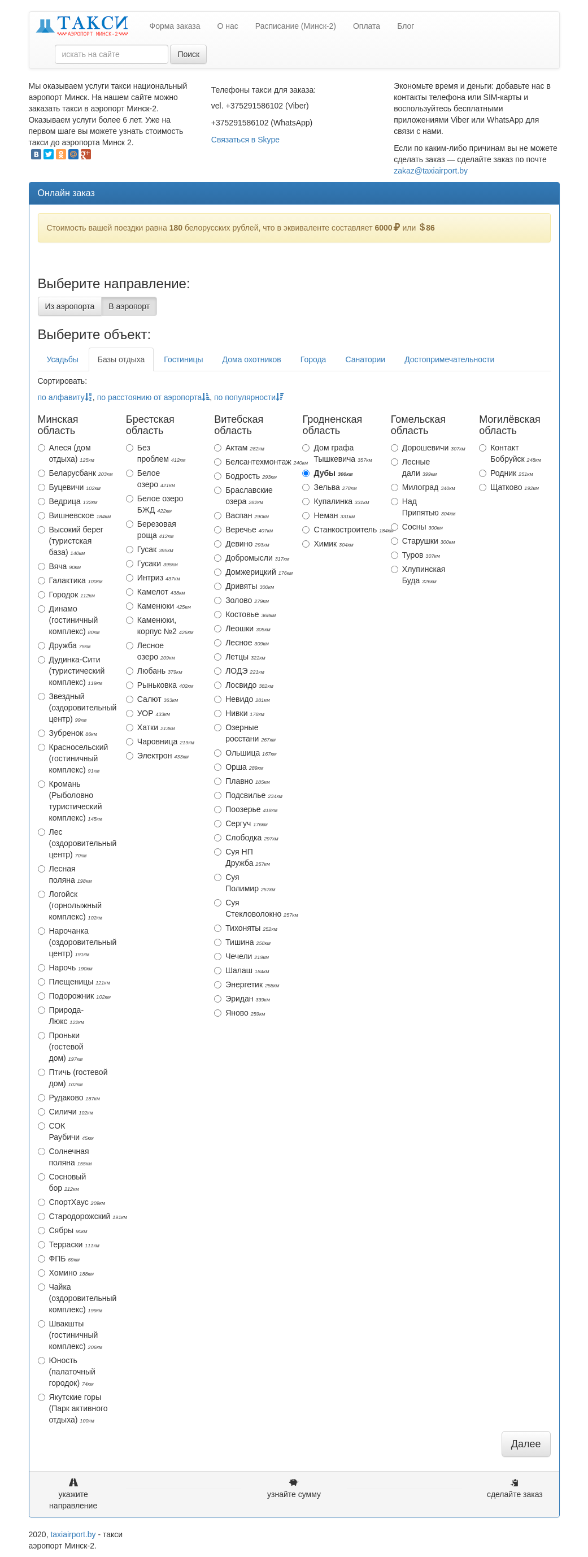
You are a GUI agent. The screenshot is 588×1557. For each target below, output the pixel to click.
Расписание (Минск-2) (295, 26)
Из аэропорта (70, 306)
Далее (526, 1444)
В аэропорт (129, 306)
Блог (405, 26)
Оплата (366, 26)
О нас (227, 26)
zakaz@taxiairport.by (431, 170)
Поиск (188, 54)
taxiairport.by (72, 1534)
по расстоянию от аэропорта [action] (153, 397)
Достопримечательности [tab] (449, 359)
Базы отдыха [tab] (121, 359)
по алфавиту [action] (65, 397)
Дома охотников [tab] (252, 359)
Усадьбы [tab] (63, 359)
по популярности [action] (249, 397)
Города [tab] (313, 359)
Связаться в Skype (245, 139)
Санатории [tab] (365, 359)
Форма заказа (175, 26)
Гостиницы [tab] (183, 359)
